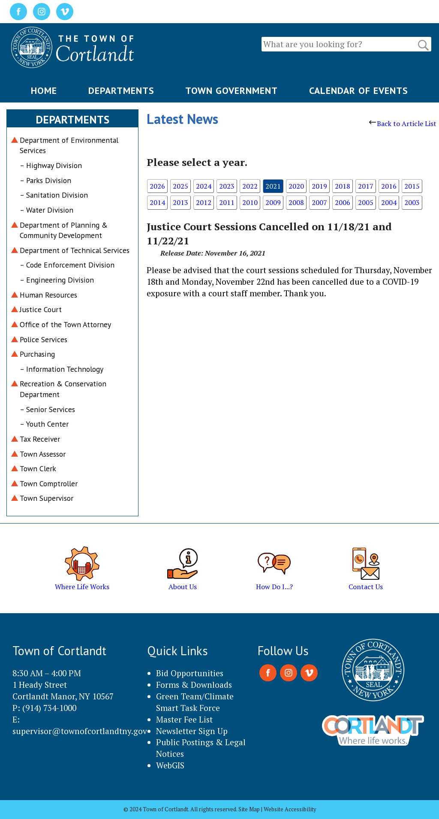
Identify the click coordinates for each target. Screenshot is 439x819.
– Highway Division (51, 165)
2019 (319, 186)
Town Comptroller (49, 483)
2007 (319, 202)
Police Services (43, 339)
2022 (250, 186)
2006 (342, 202)
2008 (296, 202)
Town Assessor (43, 454)
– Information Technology (61, 369)
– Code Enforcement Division (67, 265)
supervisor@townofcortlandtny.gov (79, 731)
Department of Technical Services (74, 250)
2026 (157, 186)
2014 (157, 202)
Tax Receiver (40, 439)
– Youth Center (44, 424)
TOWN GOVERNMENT (231, 90)
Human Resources (48, 295)
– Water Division (46, 210)
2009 (273, 202)
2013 (180, 202)
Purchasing (37, 354)
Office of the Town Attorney (65, 324)
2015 (412, 186)
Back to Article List (402, 123)
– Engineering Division (57, 280)
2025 (180, 186)
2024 (203, 186)
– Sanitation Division (54, 195)
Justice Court (41, 309)
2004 (389, 202)
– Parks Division (45, 180)
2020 (296, 186)
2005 (365, 202)
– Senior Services (47, 409)
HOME (44, 90)
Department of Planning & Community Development (64, 230)
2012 (203, 202)
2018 (342, 186)
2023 (227, 186)
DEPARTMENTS (121, 90)
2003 (412, 202)
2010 (250, 202)
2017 (365, 186)
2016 (389, 186)
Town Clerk (38, 468)
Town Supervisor (46, 498)
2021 (273, 186)
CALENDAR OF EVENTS (358, 90)
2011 (227, 202)
